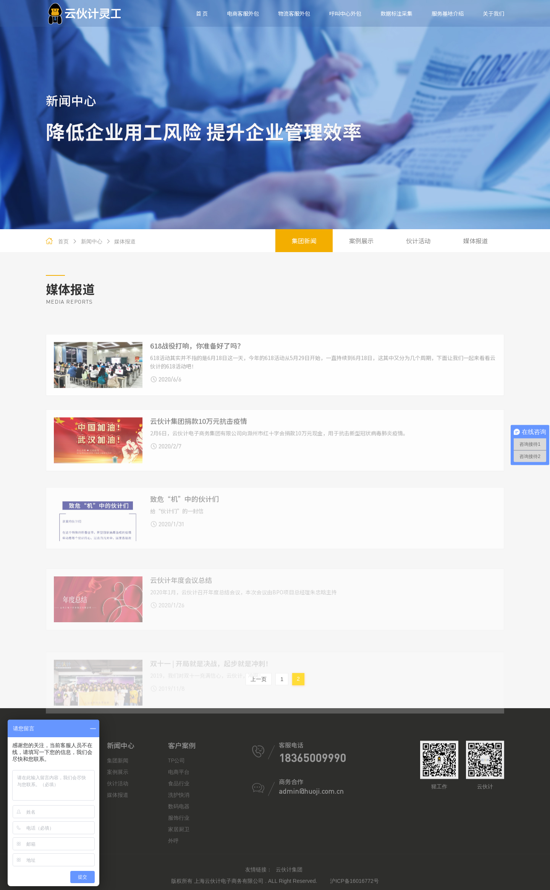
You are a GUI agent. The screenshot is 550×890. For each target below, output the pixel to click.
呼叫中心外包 (345, 13)
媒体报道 (121, 241)
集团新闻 (304, 240)
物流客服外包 (294, 13)
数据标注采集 (396, 13)
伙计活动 (418, 240)
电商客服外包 (243, 13)
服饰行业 (178, 874)
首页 (63, 241)
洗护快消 (178, 851)
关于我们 (493, 13)
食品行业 (178, 840)
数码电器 (178, 862)
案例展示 (361, 240)
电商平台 (178, 828)
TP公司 (176, 817)
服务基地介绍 (448, 13)
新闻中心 (87, 241)
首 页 (202, 13)
